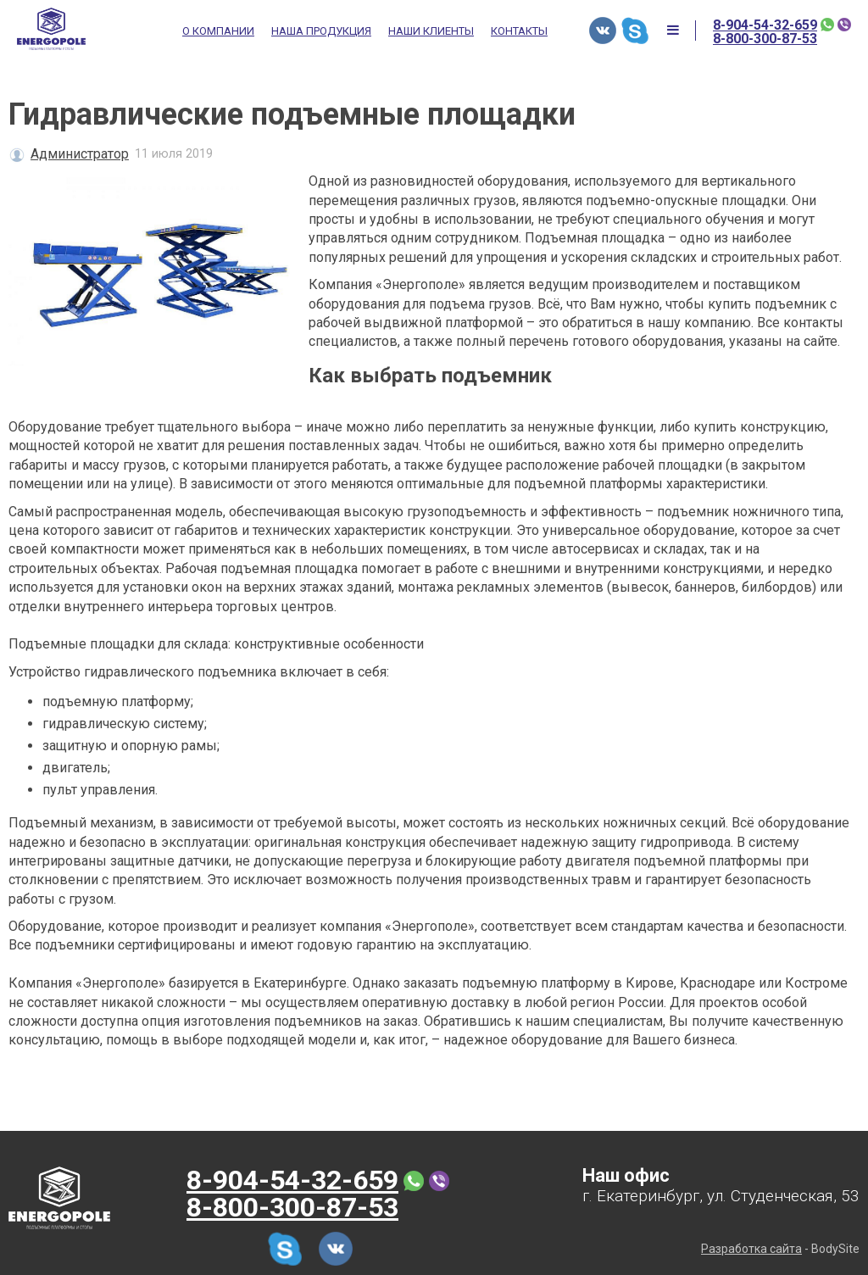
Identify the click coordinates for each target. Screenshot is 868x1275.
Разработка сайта (751, 1249)
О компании (218, 31)
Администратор (80, 154)
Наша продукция (321, 31)
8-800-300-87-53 (765, 39)
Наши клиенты (431, 31)
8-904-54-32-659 (765, 25)
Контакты (519, 31)
